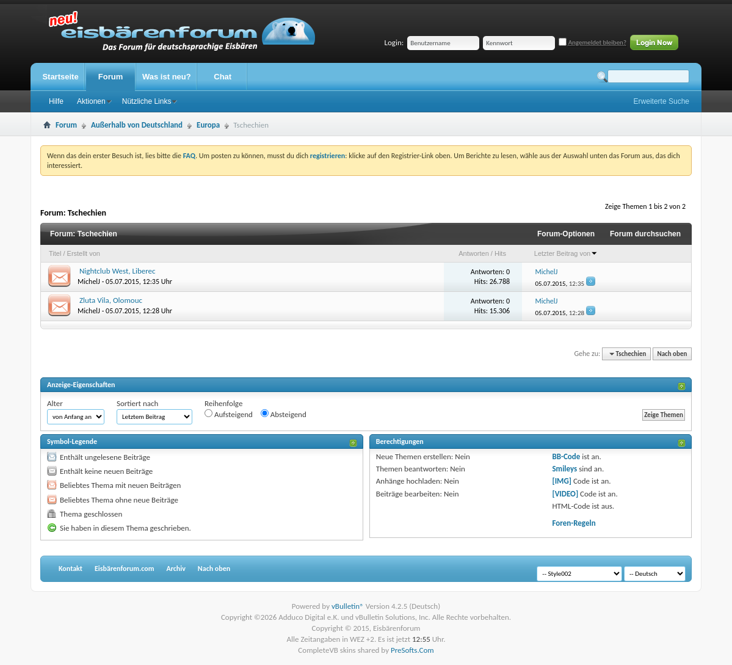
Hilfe (56, 101)
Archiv (175, 568)
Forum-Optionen (566, 234)
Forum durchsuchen (645, 234)
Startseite (60, 76)
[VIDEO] (565, 493)
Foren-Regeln (573, 523)
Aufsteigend (229, 414)
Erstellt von (83, 253)
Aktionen (91, 101)
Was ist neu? (166, 76)
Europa (208, 124)
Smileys (564, 468)
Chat (222, 76)
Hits (500, 253)
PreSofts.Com (412, 650)
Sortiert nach (137, 403)
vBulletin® (348, 606)
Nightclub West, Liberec (117, 270)
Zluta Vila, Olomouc (110, 300)
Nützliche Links (147, 101)
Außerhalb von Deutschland (137, 124)
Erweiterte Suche (661, 101)
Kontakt (70, 568)
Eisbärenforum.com (124, 568)
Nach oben (672, 354)
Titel (55, 253)
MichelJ (89, 281)
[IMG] (561, 480)
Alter (55, 403)
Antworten (473, 253)
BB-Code (566, 456)
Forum (110, 76)
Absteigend (283, 414)
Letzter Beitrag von (566, 253)
